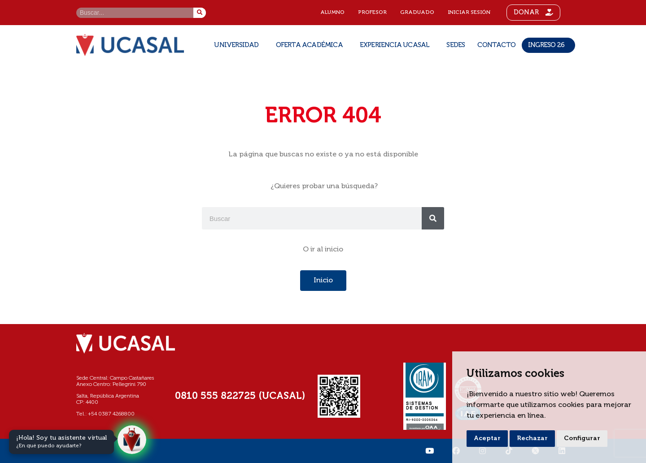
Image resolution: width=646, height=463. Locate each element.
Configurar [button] (582, 438)
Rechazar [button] (532, 438)
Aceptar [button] (487, 438)
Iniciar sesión (469, 12)
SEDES (455, 45)
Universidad (238, 45)
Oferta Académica (311, 45)
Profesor (372, 12)
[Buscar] (199, 13)
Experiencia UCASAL (397, 45)
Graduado (417, 12)
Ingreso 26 (548, 45)
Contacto (496, 45)
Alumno (332, 12)
